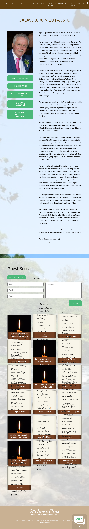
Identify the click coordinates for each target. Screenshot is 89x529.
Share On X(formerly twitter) (20, 114)
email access (45, 522)
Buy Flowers (20, 86)
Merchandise (60, 3)
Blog (41, 3)
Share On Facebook (20, 104)
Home (8, 3)
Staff (14, 3)
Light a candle (35, 279)
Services (34, 3)
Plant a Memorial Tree (20, 94)
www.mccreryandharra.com (50, 242)
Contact (81, 3)
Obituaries (23, 3)
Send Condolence (20, 78)
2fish (45, 524)
